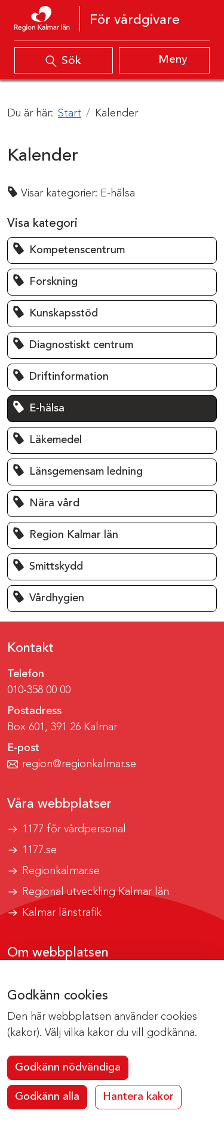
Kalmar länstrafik (62, 913)
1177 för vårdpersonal (74, 829)
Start (69, 113)
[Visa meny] (164, 60)
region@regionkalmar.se (79, 764)
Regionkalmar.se (61, 871)
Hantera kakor (138, 1096)
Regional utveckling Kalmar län (95, 892)
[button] (112, 250)
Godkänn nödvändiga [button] (68, 1067)
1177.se (39, 850)
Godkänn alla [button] (47, 1096)
